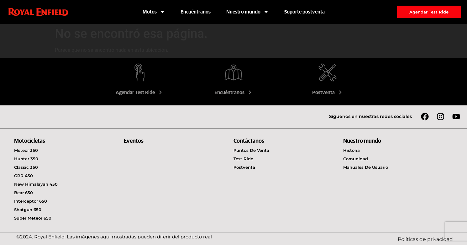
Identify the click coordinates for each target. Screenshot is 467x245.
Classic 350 (26, 167)
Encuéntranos (196, 11)
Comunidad (355, 158)
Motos (154, 12)
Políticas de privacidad (425, 239)
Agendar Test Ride (139, 92)
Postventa (327, 92)
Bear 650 (23, 192)
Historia (351, 150)
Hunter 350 (26, 158)
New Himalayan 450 (36, 184)
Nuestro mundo (247, 12)
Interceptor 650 (30, 201)
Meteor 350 (26, 150)
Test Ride (243, 158)
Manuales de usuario (365, 167)
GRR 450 (23, 175)
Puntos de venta (251, 150)
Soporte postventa (304, 11)
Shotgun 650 (27, 209)
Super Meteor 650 (32, 218)
